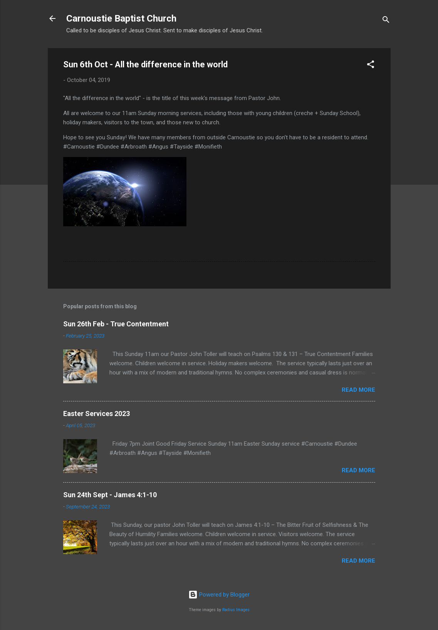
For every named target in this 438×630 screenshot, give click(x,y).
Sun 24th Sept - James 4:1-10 (110, 495)
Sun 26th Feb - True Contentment (116, 324)
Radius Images (236, 609)
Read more (358, 389)
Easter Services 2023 (96, 413)
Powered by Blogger (219, 594)
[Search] (386, 21)
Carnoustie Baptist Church (121, 18)
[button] (370, 66)
